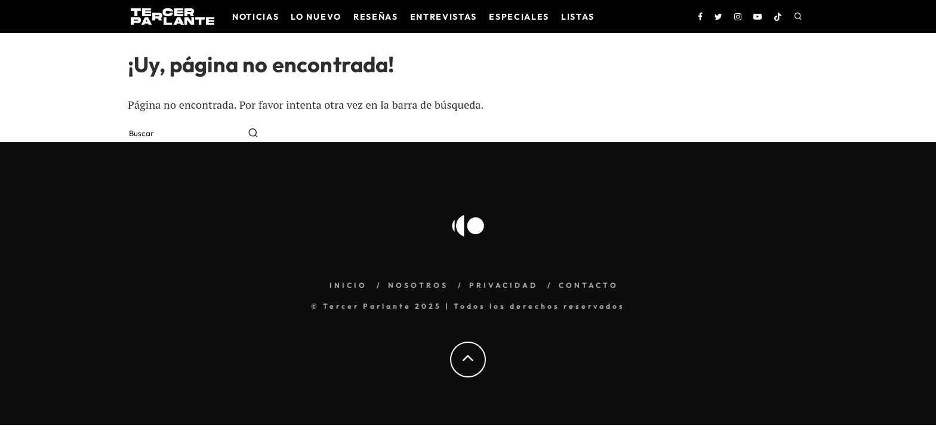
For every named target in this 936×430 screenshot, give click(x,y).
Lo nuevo (316, 16)
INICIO (348, 285)
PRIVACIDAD (503, 285)
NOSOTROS (418, 285)
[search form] (186, 133)
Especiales (519, 16)
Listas (578, 16)
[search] (253, 133)
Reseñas (375, 16)
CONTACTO (588, 285)
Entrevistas (443, 16)
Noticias (255, 16)
